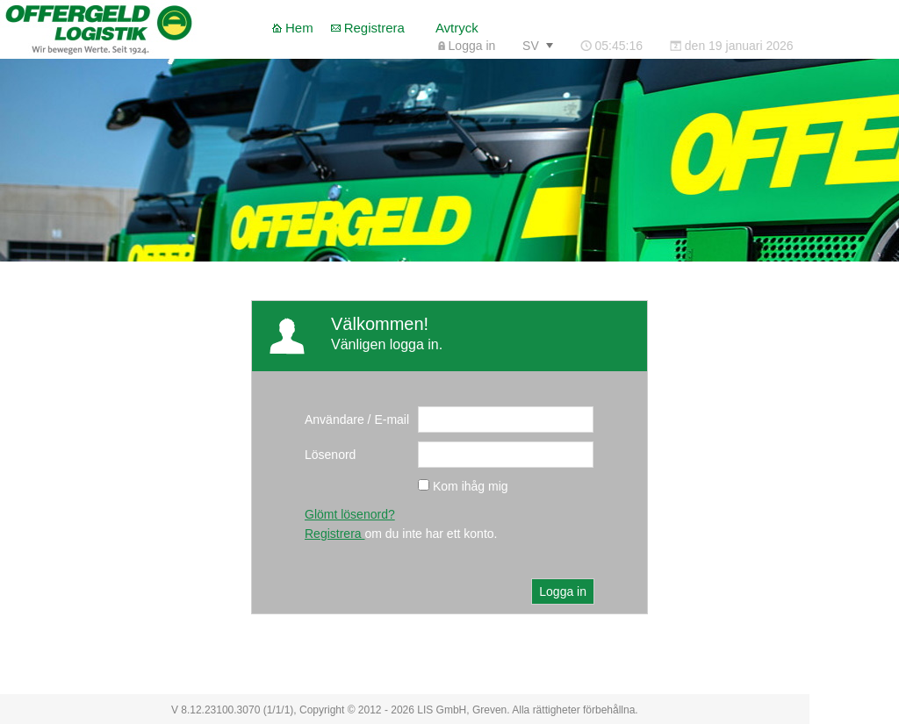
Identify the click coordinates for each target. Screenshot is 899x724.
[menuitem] (466, 45)
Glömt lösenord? (350, 514)
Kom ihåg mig (470, 486)
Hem (299, 27)
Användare (334, 419)
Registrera (374, 27)
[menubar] (615, 45)
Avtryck (456, 27)
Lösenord (330, 455)
